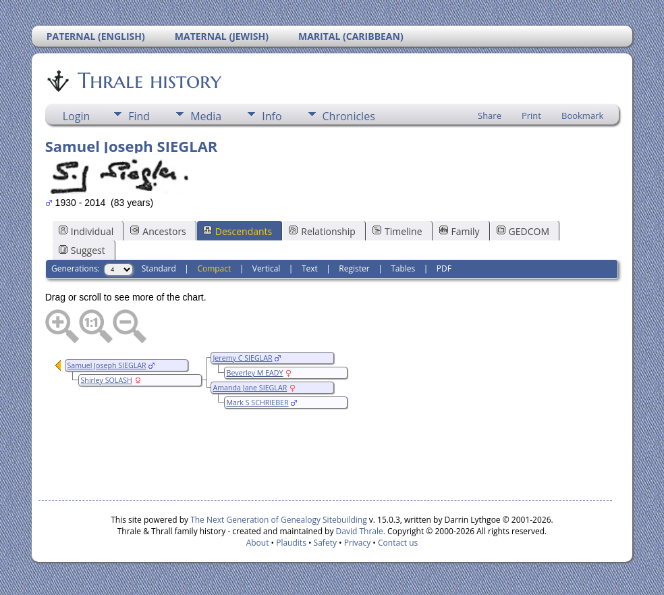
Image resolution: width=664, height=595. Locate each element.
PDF (444, 268)
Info (271, 116)
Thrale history (148, 80)
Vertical (266, 268)
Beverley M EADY (255, 373)
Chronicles (349, 116)
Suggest (82, 250)
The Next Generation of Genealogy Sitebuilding (278, 519)
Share (489, 115)
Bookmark (582, 115)
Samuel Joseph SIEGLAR (106, 365)
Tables (403, 268)
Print (531, 115)
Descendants (237, 231)
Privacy (357, 542)
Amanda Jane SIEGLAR (250, 387)
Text (310, 268)
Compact (214, 268)
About (257, 542)
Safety (325, 542)
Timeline (397, 231)
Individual (86, 231)
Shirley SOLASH (106, 380)
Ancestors (158, 231)
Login (76, 116)
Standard (159, 268)
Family (459, 231)
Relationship (322, 231)
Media (205, 116)
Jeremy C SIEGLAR (243, 358)
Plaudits (291, 542)
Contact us (398, 542)
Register (354, 268)
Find (139, 116)
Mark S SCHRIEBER (258, 402)
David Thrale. (359, 531)
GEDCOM (523, 231)
